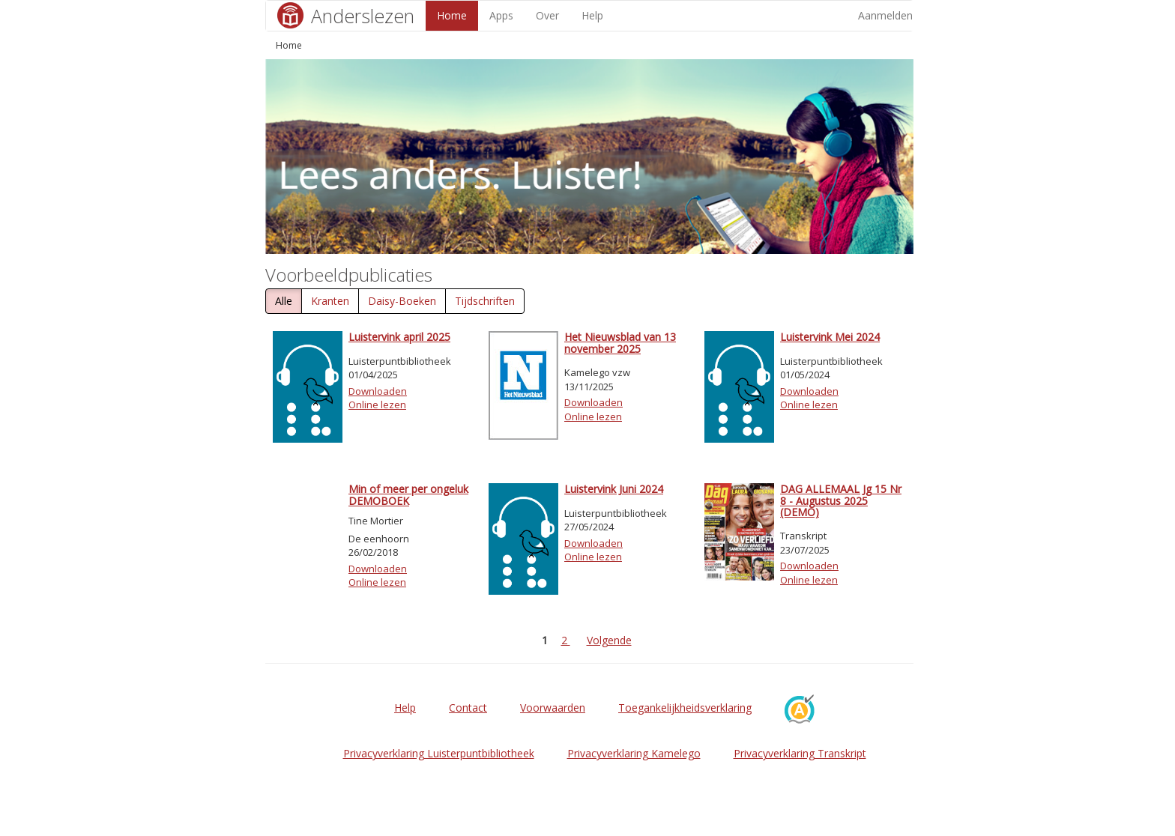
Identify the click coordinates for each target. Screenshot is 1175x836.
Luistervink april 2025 (399, 337)
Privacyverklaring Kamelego (634, 753)
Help (592, 15)
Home (452, 15)
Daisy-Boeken (402, 301)
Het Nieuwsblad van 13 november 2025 (620, 342)
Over (547, 15)
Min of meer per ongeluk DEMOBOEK (408, 494)
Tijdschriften (485, 301)
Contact (468, 707)
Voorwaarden (552, 707)
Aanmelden (885, 15)
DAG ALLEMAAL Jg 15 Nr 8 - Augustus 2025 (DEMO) (840, 500)
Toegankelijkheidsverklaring (685, 707)
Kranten (330, 301)
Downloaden (377, 391)
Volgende (609, 640)
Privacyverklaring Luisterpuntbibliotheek (438, 753)
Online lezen (377, 404)
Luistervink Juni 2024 (613, 489)
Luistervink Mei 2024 (830, 337)
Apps (501, 15)
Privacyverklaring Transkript (800, 753)
